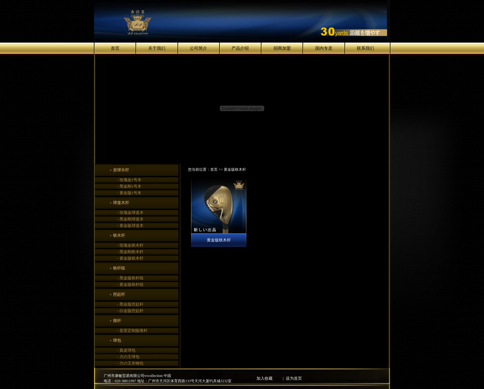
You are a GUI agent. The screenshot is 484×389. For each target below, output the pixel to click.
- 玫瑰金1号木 (129, 180)
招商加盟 (282, 48)
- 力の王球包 (128, 356)
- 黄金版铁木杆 (130, 258)
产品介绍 (240, 48)
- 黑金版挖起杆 (130, 304)
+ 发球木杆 (119, 170)
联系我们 (365, 48)
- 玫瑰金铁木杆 (130, 245)
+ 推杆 (115, 320)
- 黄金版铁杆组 (130, 284)
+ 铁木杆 (117, 235)
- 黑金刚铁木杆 (130, 251)
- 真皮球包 (126, 350)
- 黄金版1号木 (129, 192)
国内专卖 (323, 48)
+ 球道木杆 (119, 202)
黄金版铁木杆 (219, 240)
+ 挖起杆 (117, 294)
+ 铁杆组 (117, 268)
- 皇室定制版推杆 (132, 330)
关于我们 (156, 48)
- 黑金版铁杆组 (130, 278)
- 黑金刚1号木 (129, 186)
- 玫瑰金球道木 (130, 212)
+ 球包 (115, 340)
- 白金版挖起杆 (130, 310)
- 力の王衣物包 (130, 363)
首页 (115, 48)
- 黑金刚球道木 (130, 219)
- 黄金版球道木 (130, 225)
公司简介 (198, 48)
